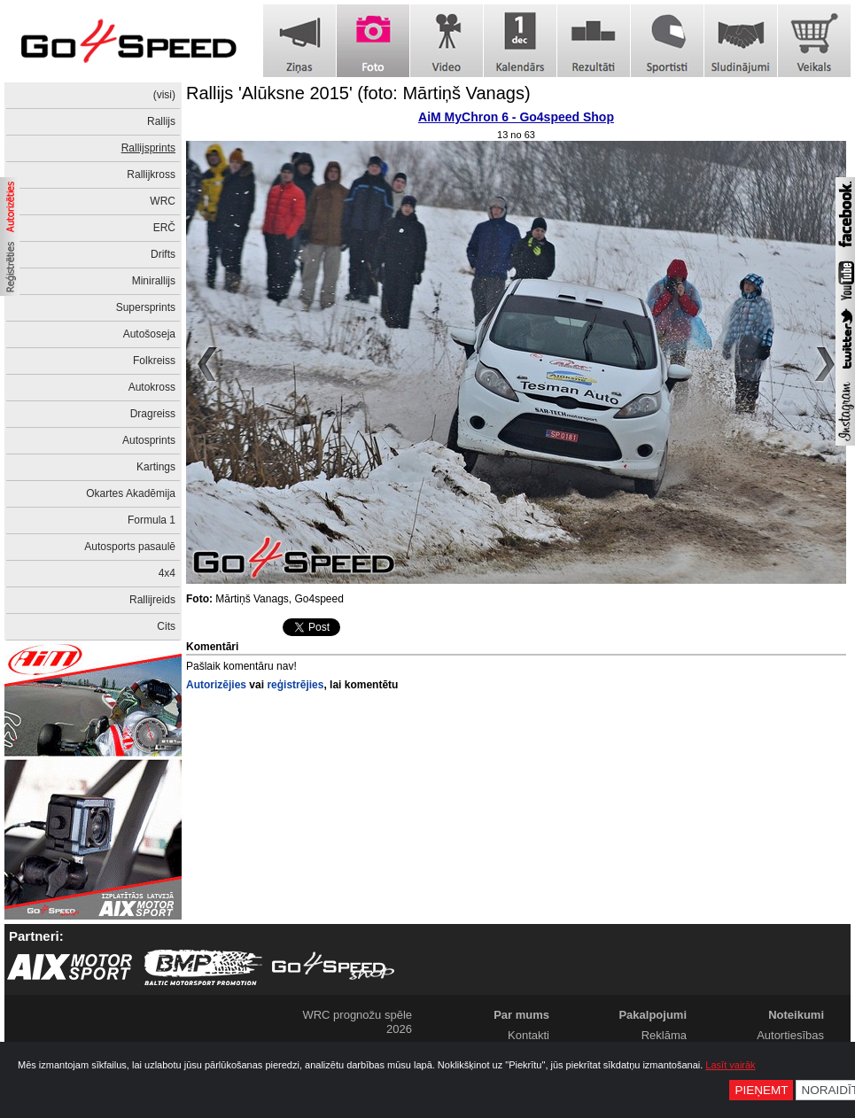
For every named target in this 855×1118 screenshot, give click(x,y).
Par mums (521, 1014)
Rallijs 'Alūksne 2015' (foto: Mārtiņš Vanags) (358, 93)
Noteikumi (796, 1014)
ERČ (164, 227)
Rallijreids (152, 600)
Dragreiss (152, 414)
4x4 (167, 573)
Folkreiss (154, 360)
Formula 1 (151, 520)
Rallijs (161, 121)
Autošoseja (149, 334)
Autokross (151, 387)
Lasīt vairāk (730, 1065)
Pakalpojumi (652, 1014)
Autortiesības (790, 1035)
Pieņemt (761, 1090)
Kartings (155, 467)
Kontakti (528, 1035)
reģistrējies (295, 685)
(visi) (164, 95)
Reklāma (664, 1035)
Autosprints (148, 440)
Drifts (163, 254)
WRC (162, 201)
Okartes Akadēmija (130, 493)
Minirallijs (153, 281)
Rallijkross (151, 174)
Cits (166, 626)
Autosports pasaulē (129, 546)
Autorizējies (216, 685)
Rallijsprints (148, 148)
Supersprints (145, 307)
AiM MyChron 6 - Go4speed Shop (516, 117)
